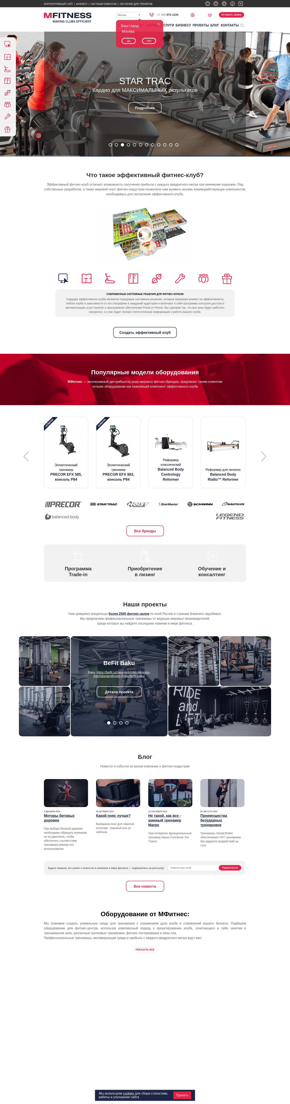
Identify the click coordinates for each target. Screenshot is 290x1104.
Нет (149, 41)
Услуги (167, 25)
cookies (128, 1093)
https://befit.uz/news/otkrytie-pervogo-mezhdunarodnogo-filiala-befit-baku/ (121, 674)
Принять (182, 1095)
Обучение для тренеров (136, 4)
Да (128, 41)
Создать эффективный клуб (145, 333)
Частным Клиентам (104, 4)
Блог (214, 25)
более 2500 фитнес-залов (129, 613)
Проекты (201, 25)
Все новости (145, 886)
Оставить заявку (231, 14)
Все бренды (145, 531)
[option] (66, 452)
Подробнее (145, 108)
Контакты (230, 25)
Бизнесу (81, 4)
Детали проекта (119, 692)
